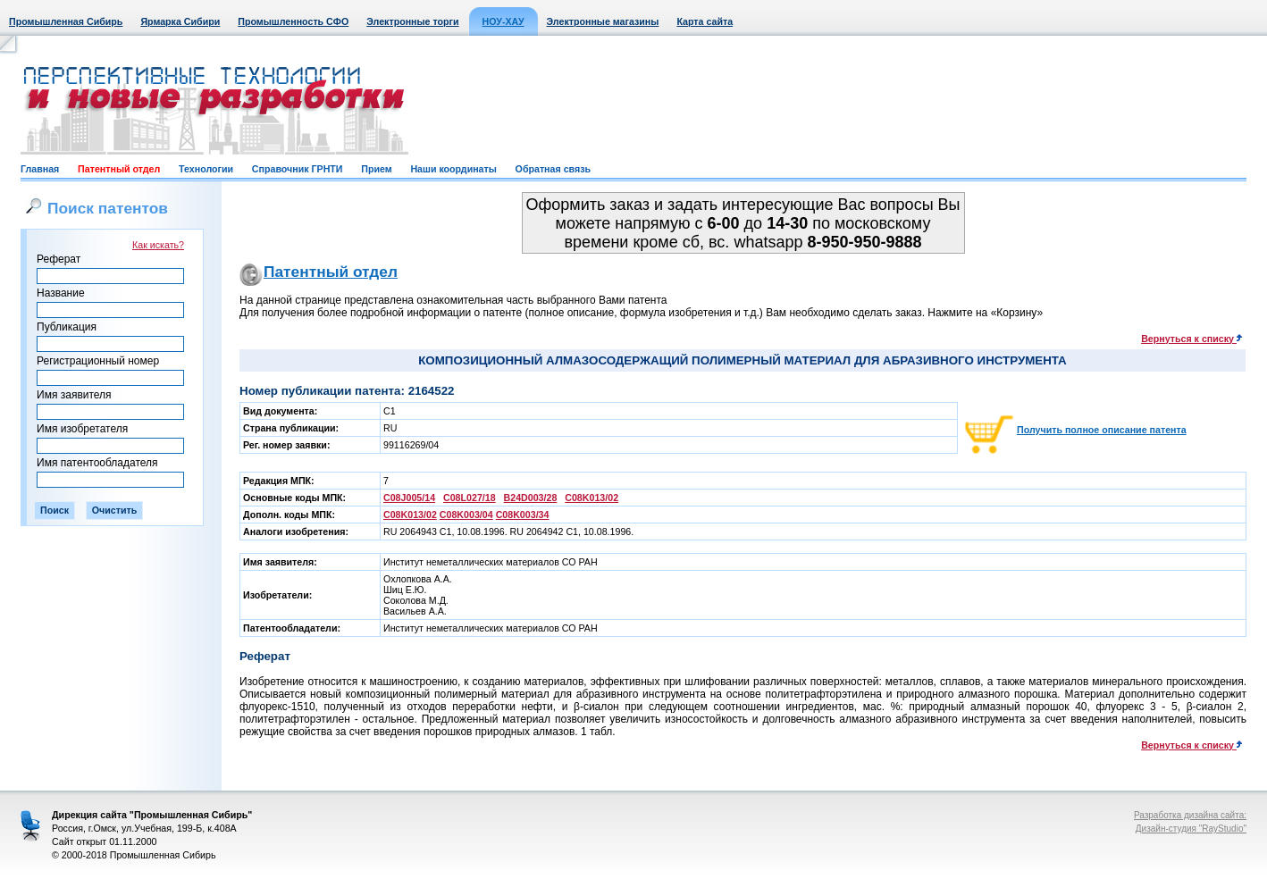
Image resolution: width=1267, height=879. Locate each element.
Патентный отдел (119, 168)
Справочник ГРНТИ (297, 168)
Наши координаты (453, 168)
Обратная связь (553, 168)
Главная (40, 168)
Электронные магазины (603, 21)
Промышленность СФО (293, 21)
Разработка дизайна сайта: (1190, 815)
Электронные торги (412, 21)
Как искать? (158, 244)
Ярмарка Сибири (180, 21)
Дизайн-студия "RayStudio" (1191, 828)
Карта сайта (704, 21)
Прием (376, 168)
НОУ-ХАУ (503, 21)
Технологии (206, 168)
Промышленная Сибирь (65, 21)
